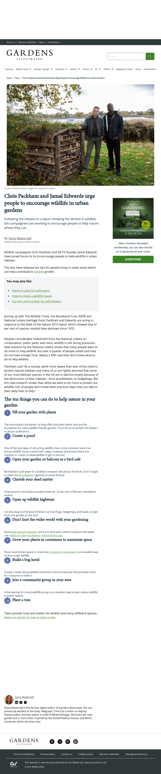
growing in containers (63, 552)
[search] (150, 56)
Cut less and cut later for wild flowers (36, 301)
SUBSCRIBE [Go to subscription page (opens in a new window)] (133, 259)
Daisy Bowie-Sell (24, 697)
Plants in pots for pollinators (31, 290)
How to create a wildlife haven (32, 296)
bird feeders (26, 475)
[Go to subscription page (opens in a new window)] (133, 238)
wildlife (39, 271)
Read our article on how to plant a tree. (30, 617)
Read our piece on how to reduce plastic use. (36, 535)
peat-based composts (24, 532)
